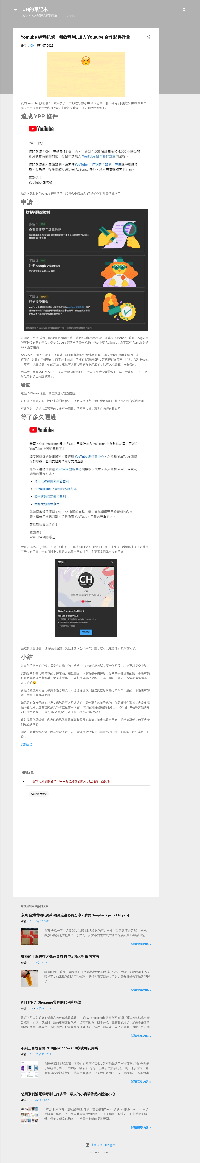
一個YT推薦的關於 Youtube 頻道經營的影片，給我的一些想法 (69, 781)
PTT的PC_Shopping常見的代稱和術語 (51, 1002)
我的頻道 (27, 744)
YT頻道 (71, 16)
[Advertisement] (174, 87)
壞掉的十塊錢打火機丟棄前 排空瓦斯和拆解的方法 (60, 956)
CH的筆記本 (35, 9)
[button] (148, 37)
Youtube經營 (38, 794)
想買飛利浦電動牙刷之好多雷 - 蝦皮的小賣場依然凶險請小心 (68, 1094)
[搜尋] (184, 11)
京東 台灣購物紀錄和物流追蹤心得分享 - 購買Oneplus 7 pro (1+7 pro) (75, 915)
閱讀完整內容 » (141, 944)
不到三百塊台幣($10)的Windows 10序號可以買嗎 (59, 1048)
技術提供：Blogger (100, 1145)
